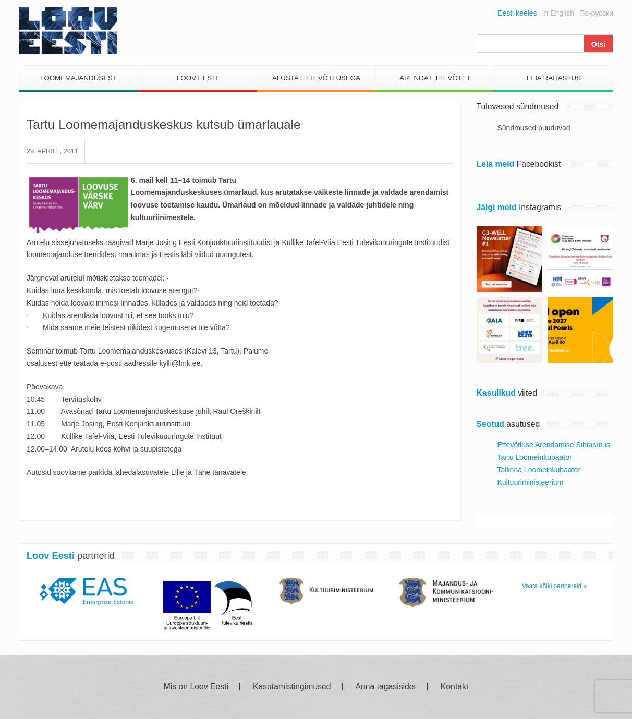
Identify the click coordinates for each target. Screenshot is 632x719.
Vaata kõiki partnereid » (554, 586)
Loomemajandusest (78, 78)
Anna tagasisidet (386, 687)
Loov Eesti (197, 78)
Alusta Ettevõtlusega (316, 78)
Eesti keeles (517, 13)
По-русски (596, 13)
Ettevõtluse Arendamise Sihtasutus (553, 445)
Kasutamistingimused (292, 687)
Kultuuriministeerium (530, 482)
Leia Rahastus (554, 78)
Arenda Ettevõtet (435, 78)
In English (558, 13)
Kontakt (454, 687)
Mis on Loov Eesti (196, 687)
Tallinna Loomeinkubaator (539, 470)
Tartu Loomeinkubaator (534, 457)
